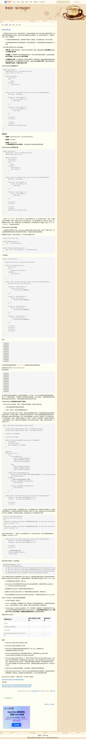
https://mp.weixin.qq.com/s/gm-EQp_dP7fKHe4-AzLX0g (16, 686)
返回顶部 (52, 704)
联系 (10, 25)
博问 (26, 2)
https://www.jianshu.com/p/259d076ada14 (13, 679)
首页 (2, 25)
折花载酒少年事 (36, 691)
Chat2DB (42, 2)
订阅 (17, 25)
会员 (14, 2)
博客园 (39, 735)
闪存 (30, 2)
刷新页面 (47, 704)
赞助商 (36, 2)
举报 (54, 691)
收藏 (51, 691)
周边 (18, 2)
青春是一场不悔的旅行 (17, 8)
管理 (13, 25)
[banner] (7, 2)
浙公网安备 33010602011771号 (36, 737)
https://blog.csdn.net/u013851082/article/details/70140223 (17, 685)
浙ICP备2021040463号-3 (52, 737)
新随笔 (6, 25)
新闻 (22, 2)
